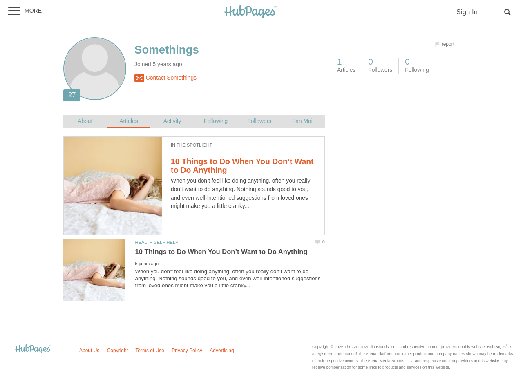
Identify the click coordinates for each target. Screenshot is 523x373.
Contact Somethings (165, 78)
